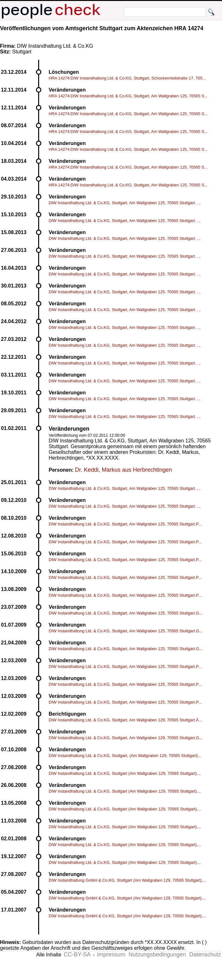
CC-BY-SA (77, 954)
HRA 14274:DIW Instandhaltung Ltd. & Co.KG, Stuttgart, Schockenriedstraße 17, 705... (127, 78)
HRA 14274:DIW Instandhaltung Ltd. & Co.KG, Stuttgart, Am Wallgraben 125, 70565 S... (128, 96)
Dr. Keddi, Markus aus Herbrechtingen (123, 470)
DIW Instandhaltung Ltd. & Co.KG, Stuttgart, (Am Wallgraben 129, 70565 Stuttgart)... (125, 755)
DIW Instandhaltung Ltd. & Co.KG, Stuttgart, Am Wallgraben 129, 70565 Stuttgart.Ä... (125, 720)
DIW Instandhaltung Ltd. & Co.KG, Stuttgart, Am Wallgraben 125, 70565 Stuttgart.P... (125, 524)
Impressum (111, 954)
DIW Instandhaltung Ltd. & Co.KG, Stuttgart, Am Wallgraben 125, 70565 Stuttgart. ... (125, 202)
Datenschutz (205, 954)
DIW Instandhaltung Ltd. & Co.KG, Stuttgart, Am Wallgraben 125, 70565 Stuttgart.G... (126, 613)
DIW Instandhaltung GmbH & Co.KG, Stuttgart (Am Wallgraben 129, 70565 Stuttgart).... (127, 880)
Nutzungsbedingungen (157, 954)
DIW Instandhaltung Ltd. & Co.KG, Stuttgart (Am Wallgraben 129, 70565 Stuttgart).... (125, 773)
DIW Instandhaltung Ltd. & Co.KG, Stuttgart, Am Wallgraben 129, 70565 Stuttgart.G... (126, 737)
